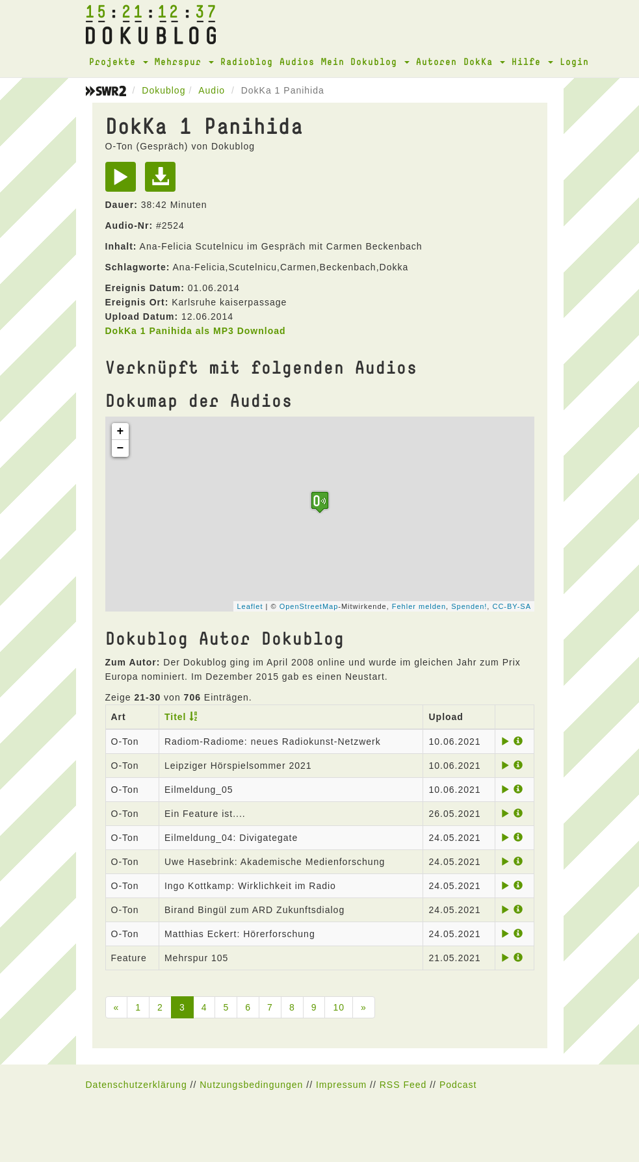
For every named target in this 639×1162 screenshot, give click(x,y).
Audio (211, 90)
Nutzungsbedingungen (251, 1084)
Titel (175, 717)
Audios (297, 61)
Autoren (436, 61)
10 (339, 1007)
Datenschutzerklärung (136, 1084)
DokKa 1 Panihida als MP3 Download (195, 331)
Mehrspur (184, 61)
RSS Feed (403, 1084)
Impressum (341, 1084)
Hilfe (532, 61)
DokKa (484, 61)
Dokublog (163, 90)
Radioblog (246, 61)
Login (574, 61)
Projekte (118, 61)
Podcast (458, 1084)
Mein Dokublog (365, 61)
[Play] (123, 181)
